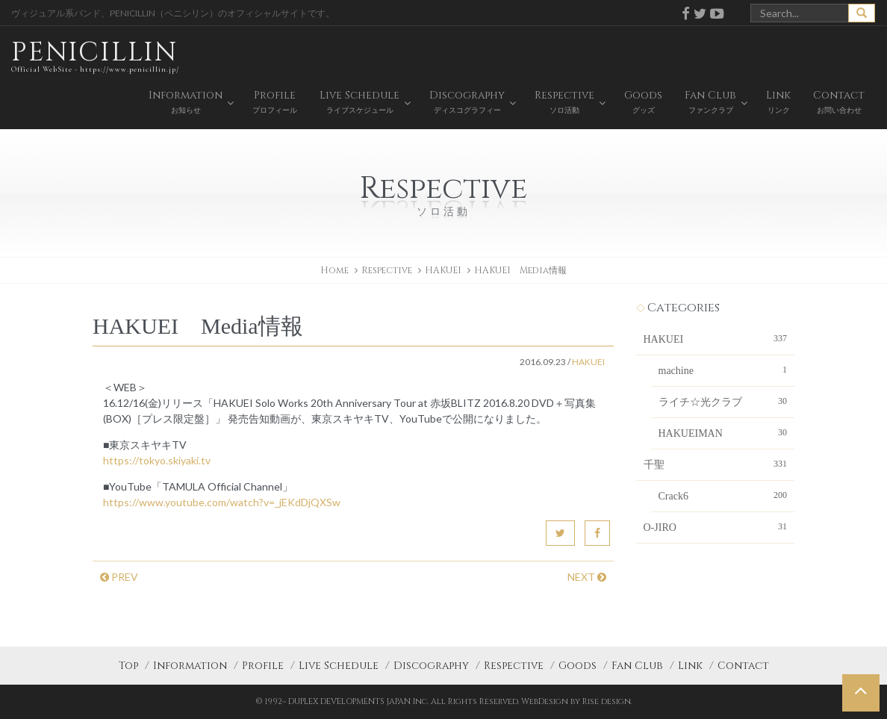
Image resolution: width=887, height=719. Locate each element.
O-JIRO (716, 526)
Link (690, 666)
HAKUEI (443, 270)
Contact (743, 666)
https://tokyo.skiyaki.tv (157, 460)
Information (190, 666)
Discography (431, 666)
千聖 (716, 463)
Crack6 (723, 495)
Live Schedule (339, 666)
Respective (514, 666)
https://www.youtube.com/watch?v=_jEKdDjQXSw (221, 502)
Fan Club (637, 666)
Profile (263, 666)
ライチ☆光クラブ (723, 401)
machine (723, 369)
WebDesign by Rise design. (576, 701)
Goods (577, 666)
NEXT (586, 576)
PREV (119, 576)
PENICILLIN (95, 55)
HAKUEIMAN (723, 432)
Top (128, 666)
